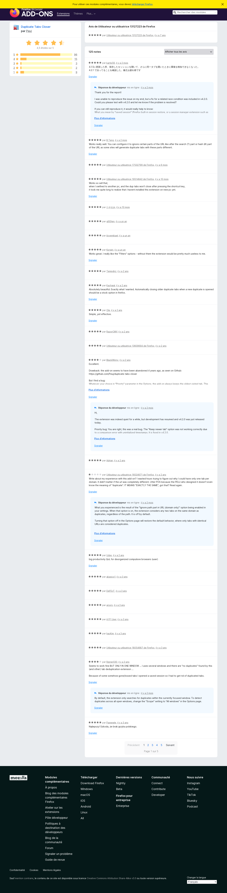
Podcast (192, 806)
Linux (84, 812)
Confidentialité (17, 870)
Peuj (29, 31)
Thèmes (78, 13)
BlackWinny (112, 360)
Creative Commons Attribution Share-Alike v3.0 (111, 878)
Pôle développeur (56, 817)
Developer (158, 794)
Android (86, 806)
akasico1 (110, 576)
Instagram (193, 783)
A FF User (111, 619)
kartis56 (110, 63)
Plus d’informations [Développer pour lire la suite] (104, 118)
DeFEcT (110, 591)
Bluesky (192, 800)
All (82, 818)
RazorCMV (111, 331)
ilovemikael (112, 235)
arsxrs (109, 605)
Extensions (63, 13)
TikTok (191, 794)
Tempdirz (111, 271)
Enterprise (122, 806)
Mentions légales (52, 870)
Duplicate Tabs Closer (36, 26)
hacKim (110, 633)
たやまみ (110, 207)
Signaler (93, 76)
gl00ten (110, 221)
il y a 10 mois (162, 179)
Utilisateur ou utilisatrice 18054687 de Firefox (130, 647)
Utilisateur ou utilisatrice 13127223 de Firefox (129, 35)
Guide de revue (55, 859)
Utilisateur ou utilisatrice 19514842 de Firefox (130, 179)
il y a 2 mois (122, 63)
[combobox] (195, 12)
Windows (87, 789)
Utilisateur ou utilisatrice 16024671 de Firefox (130, 474)
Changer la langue (196, 877)
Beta (119, 789)
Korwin (109, 249)
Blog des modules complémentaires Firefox (56, 797)
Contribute (158, 789)
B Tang (110, 140)
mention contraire (24, 878)
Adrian (109, 460)
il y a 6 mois (161, 165)
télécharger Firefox (142, 4)
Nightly (120, 783)
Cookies (34, 870)
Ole (108, 310)
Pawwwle (111, 722)
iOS (83, 800)
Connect (157, 783)
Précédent (134, 745)
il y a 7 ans (160, 35)
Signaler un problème (58, 853)
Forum (49, 848)
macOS (85, 794)
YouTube (192, 789)
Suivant (170, 745)
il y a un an (121, 221)
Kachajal (110, 285)
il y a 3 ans (122, 576)
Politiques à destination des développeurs (55, 828)
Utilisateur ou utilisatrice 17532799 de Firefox (130, 165)
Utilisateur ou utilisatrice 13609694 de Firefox (130, 345)
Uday (109, 555)
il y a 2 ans (123, 271)
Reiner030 (111, 662)
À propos (51, 787)
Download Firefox (92, 783)
